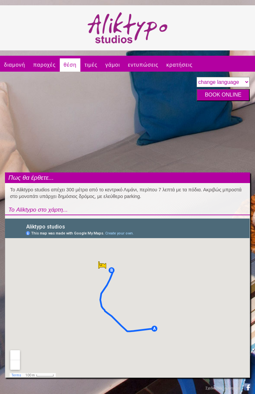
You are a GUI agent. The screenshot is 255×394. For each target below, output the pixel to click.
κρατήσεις (179, 65)
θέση (70, 65)
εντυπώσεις (143, 65)
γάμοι (112, 65)
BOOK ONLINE (223, 95)
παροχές (44, 65)
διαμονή (14, 65)
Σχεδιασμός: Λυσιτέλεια (223, 388)
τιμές (90, 65)
